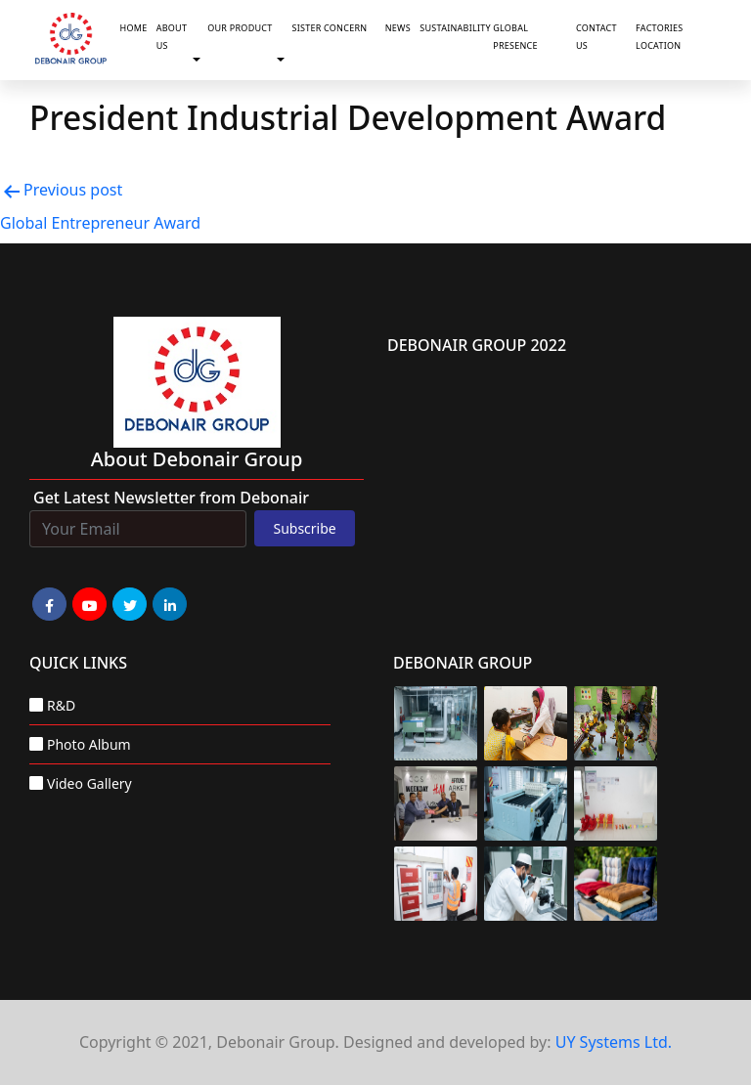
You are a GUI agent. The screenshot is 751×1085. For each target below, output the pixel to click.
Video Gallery (89, 783)
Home (134, 28)
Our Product (239, 28)
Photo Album (89, 744)
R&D (61, 705)
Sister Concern (329, 28)
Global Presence (515, 37)
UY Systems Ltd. (613, 1042)
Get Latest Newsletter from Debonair (171, 497)
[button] (200, 59)
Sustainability (452, 28)
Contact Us (596, 37)
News (398, 28)
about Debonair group (197, 459)
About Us (171, 37)
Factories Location (659, 37)
